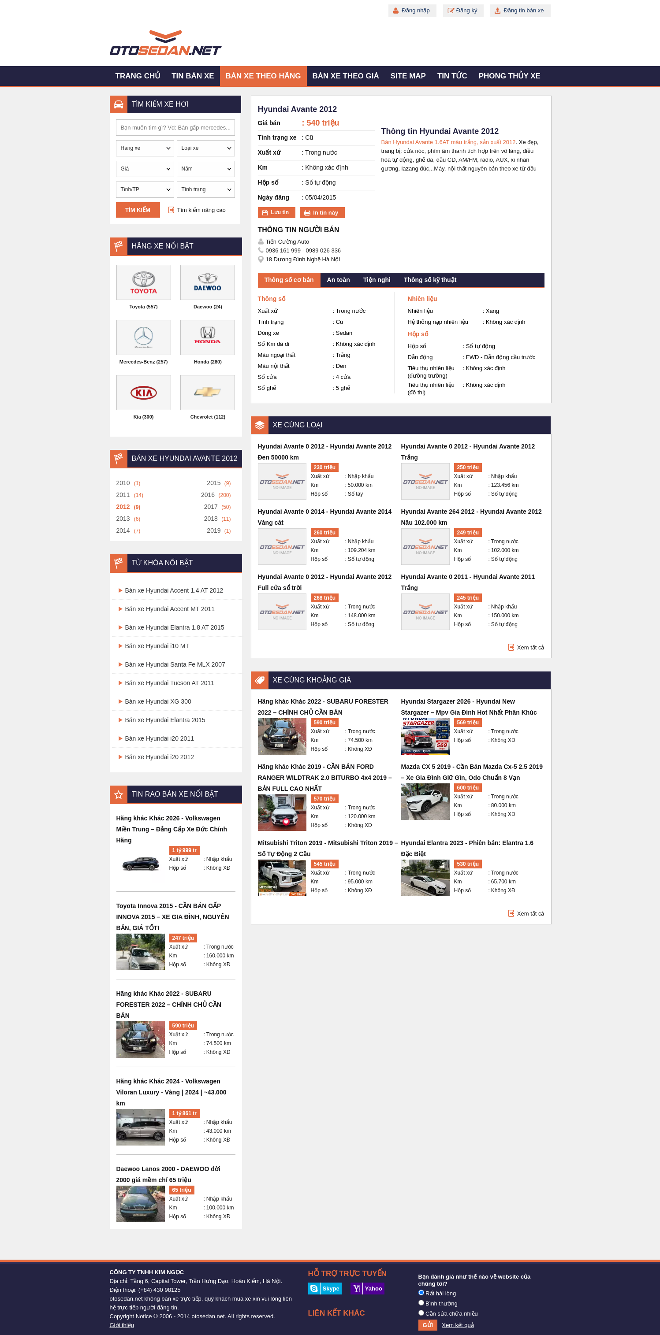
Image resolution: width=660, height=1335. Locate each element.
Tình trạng (271, 322)
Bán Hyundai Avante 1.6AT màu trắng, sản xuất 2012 (448, 142)
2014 (123, 530)
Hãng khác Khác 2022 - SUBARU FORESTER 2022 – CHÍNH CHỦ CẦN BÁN (168, 1004)
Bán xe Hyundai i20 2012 (159, 756)
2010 (123, 482)
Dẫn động (420, 357)
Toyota (137, 306)
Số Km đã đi (274, 344)
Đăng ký (466, 10)
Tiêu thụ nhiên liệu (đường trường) (431, 372)
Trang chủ (138, 76)
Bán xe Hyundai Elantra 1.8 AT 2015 (174, 627)
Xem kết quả (458, 1325)
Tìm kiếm (137, 210)
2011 (123, 494)
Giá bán (269, 122)
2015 (213, 482)
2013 (123, 518)
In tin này (325, 212)
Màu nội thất (274, 366)
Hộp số (177, 868)
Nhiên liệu (420, 311)
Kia (137, 416)
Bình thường (438, 1303)
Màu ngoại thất (277, 355)
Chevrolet (201, 416)
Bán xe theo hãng (263, 76)
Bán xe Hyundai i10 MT (157, 645)
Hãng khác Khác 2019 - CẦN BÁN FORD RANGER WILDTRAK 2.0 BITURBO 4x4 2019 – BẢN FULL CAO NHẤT (325, 777)
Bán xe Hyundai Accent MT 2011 (170, 608)
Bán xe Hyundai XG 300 (158, 701)
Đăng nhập (415, 10)
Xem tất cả (530, 647)
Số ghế (267, 388)
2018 (211, 518)
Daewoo (203, 306)
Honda (201, 361)
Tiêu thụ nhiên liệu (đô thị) (431, 389)
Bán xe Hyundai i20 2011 (159, 738)
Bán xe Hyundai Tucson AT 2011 (170, 682)
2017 (211, 506)
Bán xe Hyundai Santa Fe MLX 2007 (175, 664)
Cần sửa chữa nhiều (448, 1313)
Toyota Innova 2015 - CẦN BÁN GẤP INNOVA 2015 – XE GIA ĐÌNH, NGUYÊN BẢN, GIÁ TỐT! (172, 916)
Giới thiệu (122, 1325)
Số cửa (267, 377)
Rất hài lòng (437, 1293)
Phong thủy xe (510, 76)
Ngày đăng (274, 197)
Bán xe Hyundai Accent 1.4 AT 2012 (174, 590)
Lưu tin (280, 212)
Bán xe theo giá (346, 76)
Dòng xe (268, 333)
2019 (213, 530)
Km (173, 956)
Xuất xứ (178, 859)
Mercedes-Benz (137, 361)
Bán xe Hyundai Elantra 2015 (165, 719)
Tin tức (452, 76)
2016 (208, 494)
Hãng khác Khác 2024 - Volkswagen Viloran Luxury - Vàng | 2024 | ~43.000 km (171, 1092)
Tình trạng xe (277, 137)
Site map (408, 76)
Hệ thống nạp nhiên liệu (438, 322)
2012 (123, 506)
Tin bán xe (193, 76)
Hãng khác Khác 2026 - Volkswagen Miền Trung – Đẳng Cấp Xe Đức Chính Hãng (171, 829)
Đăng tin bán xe (523, 10)
